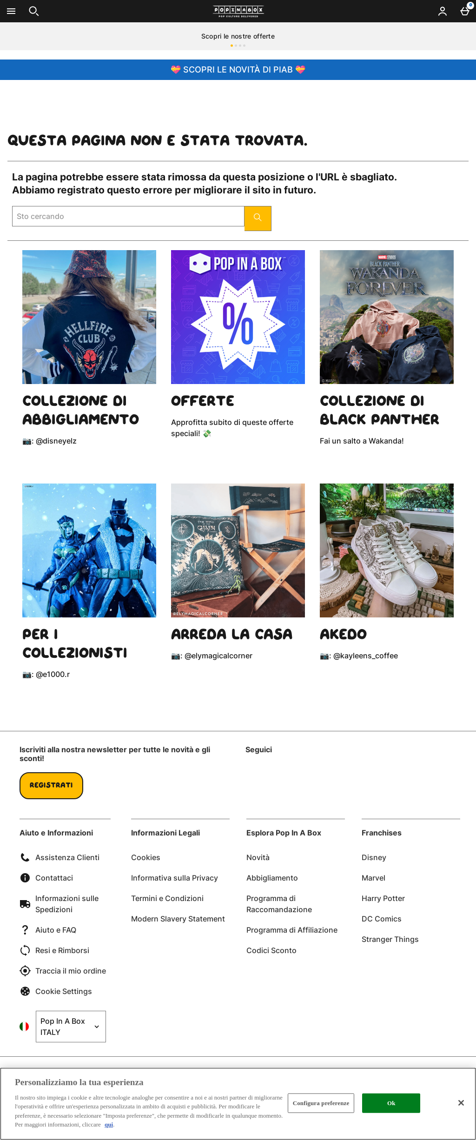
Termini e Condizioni (167, 898)
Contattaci (46, 877)
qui (109, 1124)
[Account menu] (442, 11)
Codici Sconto (271, 950)
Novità (258, 857)
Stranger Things (390, 939)
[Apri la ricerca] (34, 11)
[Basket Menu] (465, 11)
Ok (391, 1103)
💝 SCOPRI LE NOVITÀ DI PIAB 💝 (238, 69)
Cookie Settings (56, 991)
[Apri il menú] (11, 11)
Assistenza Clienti (59, 857)
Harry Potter (383, 898)
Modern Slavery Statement (178, 918)
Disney (374, 857)
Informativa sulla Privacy (174, 877)
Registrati (51, 786)
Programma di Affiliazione (291, 930)
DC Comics (382, 918)
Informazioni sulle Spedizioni (59, 904)
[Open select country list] (71, 1026)
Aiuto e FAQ (48, 929)
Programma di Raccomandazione (279, 904)
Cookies (145, 857)
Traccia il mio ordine (63, 970)
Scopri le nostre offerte (238, 36)
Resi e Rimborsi (54, 950)
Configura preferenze (321, 1103)
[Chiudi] (461, 1103)
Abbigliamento (272, 877)
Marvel (373, 877)
